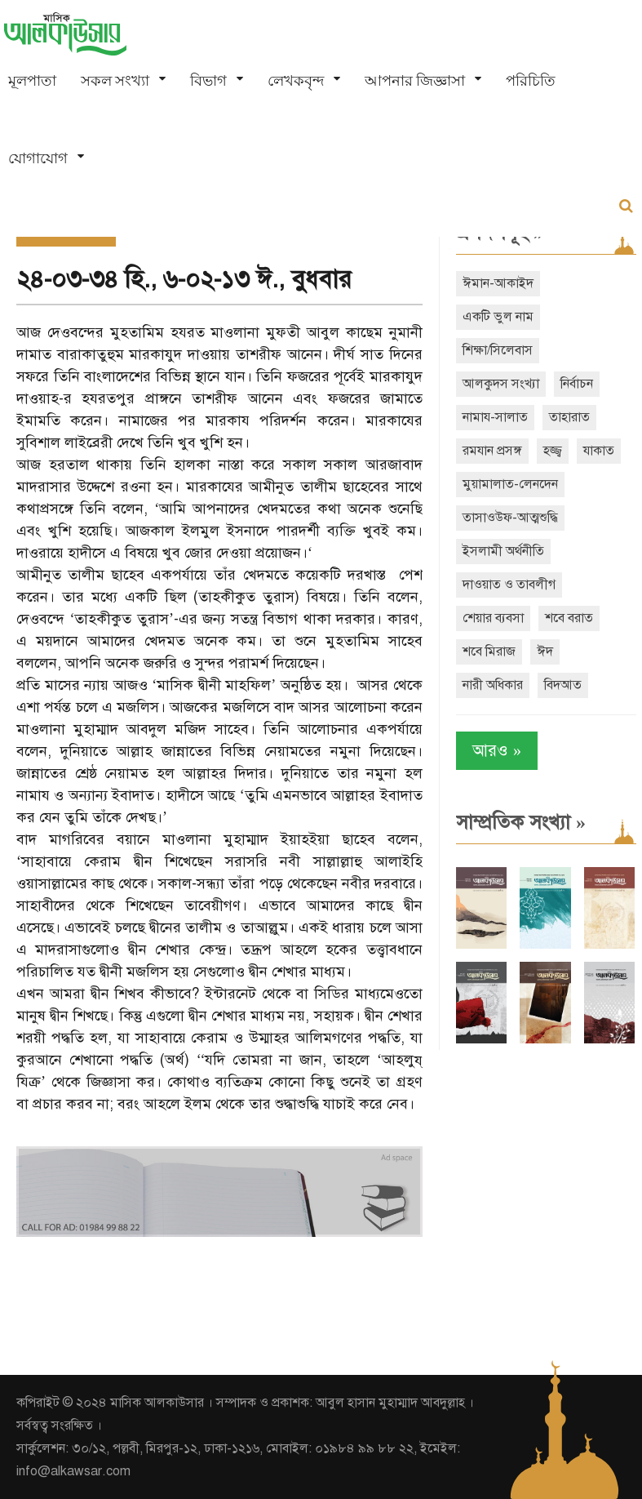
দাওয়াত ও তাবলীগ (509, 584)
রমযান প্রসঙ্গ (492, 451)
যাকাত (598, 451)
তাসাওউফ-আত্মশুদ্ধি (510, 517)
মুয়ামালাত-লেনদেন (510, 484)
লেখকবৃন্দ (296, 80)
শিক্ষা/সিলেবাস (498, 350)
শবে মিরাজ (489, 651)
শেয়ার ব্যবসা (493, 618)
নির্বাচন (576, 384)
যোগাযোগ (38, 158)
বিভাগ (208, 80)
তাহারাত (569, 417)
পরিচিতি (531, 80)
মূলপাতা (32, 80)
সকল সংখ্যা (115, 80)
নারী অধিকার (493, 685)
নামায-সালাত (495, 417)
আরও (496, 751)
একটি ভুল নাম (498, 317)
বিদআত (563, 685)
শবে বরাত (569, 618)
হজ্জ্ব (552, 451)
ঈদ (545, 651)
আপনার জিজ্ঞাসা (415, 80)
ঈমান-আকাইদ (498, 283)
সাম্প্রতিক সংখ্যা (521, 822)
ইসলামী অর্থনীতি (503, 551)
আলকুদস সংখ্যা (501, 384)
